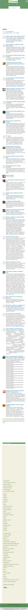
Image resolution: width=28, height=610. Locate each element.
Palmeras (5, 497)
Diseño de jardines (7, 484)
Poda (4, 569)
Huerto (5, 518)
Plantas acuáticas (7, 513)
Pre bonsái (8, 136)
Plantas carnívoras (7, 525)
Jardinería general (7, 557)
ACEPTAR (23, 609)
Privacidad (18, 604)
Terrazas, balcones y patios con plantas (11, 579)
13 (19, 418)
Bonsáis (5, 521)
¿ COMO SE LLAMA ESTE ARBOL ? (13, 201)
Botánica (5, 538)
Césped (5, 516)
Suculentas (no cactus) (8, 506)
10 (15, 418)
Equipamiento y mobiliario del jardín (10, 545)
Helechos (5, 528)
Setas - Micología (7, 572)
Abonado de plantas (7, 533)
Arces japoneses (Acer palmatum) (13, 313)
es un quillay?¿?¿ (10, 31)
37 (8, 421)
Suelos (5, 576)
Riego (5, 571)
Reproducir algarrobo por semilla (13, 261)
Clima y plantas (6, 540)
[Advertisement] (14, 18)
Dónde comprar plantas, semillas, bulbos (11, 543)
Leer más (18, 609)
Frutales (5, 495)
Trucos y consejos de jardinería (9, 581)
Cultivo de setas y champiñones (10, 541)
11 (16, 418)
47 (22, 421)
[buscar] (14, 8)
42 (15, 421)
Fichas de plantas (7, 489)
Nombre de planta (10, 175)
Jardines (5, 559)
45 (19, 421)
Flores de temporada (7, 509)
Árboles (5, 494)
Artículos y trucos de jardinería (9, 482)
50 (4, 422)
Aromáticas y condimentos (9, 514)
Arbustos (5, 499)
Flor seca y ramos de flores (9, 548)
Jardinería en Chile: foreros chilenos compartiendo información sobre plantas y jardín (15, 64)
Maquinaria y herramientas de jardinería (11, 564)
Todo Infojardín (6, 480)
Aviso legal (14, 604)
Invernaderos (6, 555)
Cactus (5, 504)
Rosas (5, 502)
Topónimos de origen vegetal (12, 236)
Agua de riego (6, 536)
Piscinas (5, 567)
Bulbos (5, 511)
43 (16, 421)
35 (5, 421)
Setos (5, 574)
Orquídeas (5, 523)
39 (11, 421)
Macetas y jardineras (7, 560)
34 (4, 421)
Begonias (5, 530)
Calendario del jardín (7, 487)
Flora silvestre (6, 550)
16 (23, 418)
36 (7, 421)
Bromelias (5, 526)
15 (22, 418)
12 (18, 418)
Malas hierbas (6, 562)
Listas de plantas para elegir (9, 491)
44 (18, 421)
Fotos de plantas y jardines (9, 552)
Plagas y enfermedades (8, 486)
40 (12, 421)
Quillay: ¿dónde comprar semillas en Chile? (15, 36)
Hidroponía (6, 553)
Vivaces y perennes (7, 507)
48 (23, 421)
